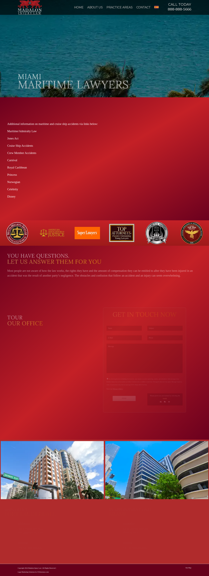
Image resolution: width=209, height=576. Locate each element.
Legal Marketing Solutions (26, 572)
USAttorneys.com (43, 572)
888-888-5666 (179, 9)
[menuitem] (78, 7)
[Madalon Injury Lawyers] (30, 7)
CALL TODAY (179, 4)
